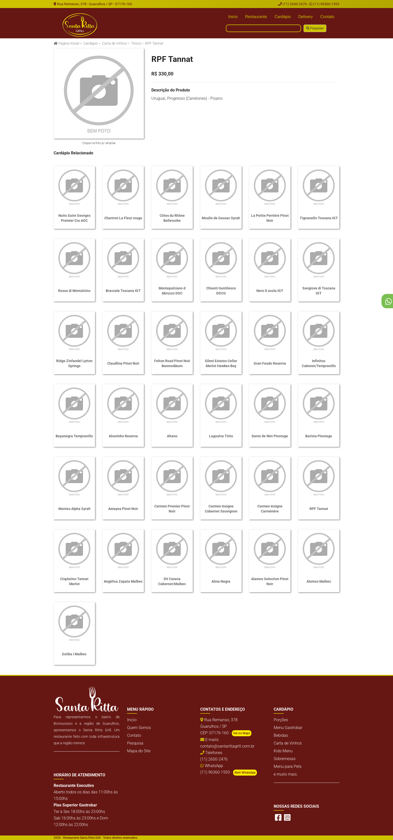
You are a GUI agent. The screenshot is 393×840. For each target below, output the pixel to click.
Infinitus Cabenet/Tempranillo (319, 363)
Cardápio (282, 17)
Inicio (233, 17)
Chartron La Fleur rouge (123, 218)
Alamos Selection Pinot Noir (269, 581)
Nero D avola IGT (269, 291)
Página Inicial (66, 43)
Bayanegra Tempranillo (74, 436)
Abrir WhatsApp (245, 772)
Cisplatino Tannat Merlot (74, 581)
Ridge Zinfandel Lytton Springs (74, 363)
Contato (327, 17)
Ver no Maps (241, 733)
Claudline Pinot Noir (123, 363)
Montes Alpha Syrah (74, 509)
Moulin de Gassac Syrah (221, 218)
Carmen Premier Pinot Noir (172, 508)
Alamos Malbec (319, 581)
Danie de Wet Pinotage (270, 436)
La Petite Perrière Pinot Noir (270, 218)
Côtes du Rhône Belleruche (172, 218)
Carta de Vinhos (114, 43)
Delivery (305, 17)
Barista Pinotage (318, 436)
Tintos (136, 43)
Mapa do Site (138, 751)
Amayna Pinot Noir (123, 509)
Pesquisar (315, 28)
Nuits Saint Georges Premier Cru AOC (74, 218)
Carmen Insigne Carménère (269, 508)
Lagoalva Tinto (221, 436)
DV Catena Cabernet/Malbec (172, 581)
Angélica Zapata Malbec (123, 581)
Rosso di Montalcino (74, 291)
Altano (172, 436)
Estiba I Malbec (74, 654)
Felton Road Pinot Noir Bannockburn (172, 363)
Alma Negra (221, 581)
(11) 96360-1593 (324, 4)
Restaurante (256, 17)
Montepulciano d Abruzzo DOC (172, 290)
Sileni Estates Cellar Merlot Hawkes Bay (221, 363)
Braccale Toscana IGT (123, 291)
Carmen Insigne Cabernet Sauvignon (221, 508)
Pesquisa (135, 743)
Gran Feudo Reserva (270, 363)
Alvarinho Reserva (123, 436)
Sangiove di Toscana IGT (318, 290)
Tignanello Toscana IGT (319, 218)
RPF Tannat (319, 509)
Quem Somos (139, 727)
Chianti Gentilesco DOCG (221, 290)
